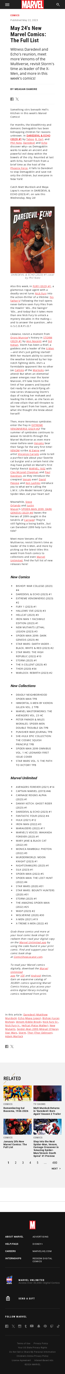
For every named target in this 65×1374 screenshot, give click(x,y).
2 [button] (16, 1162)
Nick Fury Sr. (50, 1021)
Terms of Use (23, 1343)
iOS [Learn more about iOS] (22, 975)
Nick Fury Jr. (12, 1025)
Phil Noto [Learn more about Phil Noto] (16, 142)
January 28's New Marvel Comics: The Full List (15, 1144)
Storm (22, 1032)
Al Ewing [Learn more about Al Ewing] (34, 450)
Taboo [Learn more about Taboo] (30, 139)
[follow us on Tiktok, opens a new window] (58, 1326)
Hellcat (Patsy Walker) (35, 1025)
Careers (10, 1251)
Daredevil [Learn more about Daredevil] (29, 142)
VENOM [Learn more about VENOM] (15, 450)
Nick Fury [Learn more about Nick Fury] (41, 293)
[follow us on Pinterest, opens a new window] (45, 1326)
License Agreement (21, 1360)
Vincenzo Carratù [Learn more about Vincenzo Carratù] (28, 454)
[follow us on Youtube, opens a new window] (32, 1326)
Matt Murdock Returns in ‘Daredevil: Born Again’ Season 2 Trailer (47, 1111)
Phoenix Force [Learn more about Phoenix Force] (19, 168)
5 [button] (37, 1162)
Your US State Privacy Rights (32, 1347)
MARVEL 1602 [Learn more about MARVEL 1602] (37, 468)
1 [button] (8, 1162)
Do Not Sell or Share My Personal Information (32, 1352)
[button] (6, 4)
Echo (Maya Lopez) (29, 1018)
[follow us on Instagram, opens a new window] (19, 1326)
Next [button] (55, 1168)
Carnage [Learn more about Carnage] (29, 520)
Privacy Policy (41, 1343)
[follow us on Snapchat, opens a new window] (38, 1326)
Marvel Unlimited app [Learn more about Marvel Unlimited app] (32, 942)
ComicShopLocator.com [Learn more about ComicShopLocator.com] (28, 956)
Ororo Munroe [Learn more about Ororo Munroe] (19, 337)
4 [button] (30, 1162)
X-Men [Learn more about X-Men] (50, 348)
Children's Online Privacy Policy (33, 1356)
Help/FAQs (11, 1244)
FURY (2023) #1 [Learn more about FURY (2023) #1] (42, 286)
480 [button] (54, 1162)
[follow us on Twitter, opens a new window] (13, 1326)
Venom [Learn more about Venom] (27, 479)
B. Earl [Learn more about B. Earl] (39, 139)
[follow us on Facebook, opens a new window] (6, 1326)
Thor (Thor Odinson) (40, 1032)
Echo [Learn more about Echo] (44, 142)
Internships (13, 1258)
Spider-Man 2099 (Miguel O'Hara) (37, 1029)
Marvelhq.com (42, 1251)
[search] (58, 5)
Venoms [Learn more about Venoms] (39, 443)
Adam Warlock (14, 1036)
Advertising (41, 1236)
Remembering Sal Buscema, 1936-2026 (15, 1109)
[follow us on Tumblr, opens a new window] (26, 1326)
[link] (17, 1099)
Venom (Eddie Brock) (28, 1021)
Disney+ (38, 1244)
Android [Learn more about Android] (36, 975)
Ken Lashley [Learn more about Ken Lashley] (33, 483)
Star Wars (11, 1032)
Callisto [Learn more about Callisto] (19, 370)
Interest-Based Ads (43, 1360)
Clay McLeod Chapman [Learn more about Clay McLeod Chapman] (24, 472)
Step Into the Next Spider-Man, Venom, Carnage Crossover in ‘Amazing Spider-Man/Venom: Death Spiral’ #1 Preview (46, 1148)
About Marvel (14, 1236)
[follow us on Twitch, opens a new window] (51, 1326)
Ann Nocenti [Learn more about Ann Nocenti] (34, 341)
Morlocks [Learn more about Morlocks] (38, 370)
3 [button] (23, 1162)
